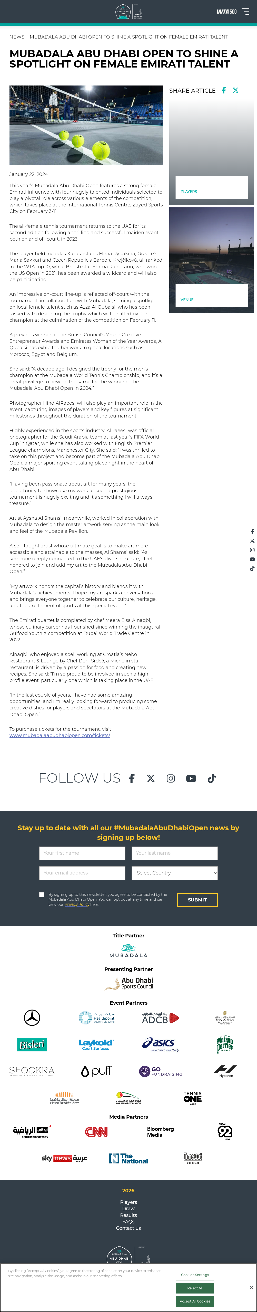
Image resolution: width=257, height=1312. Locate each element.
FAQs (128, 1222)
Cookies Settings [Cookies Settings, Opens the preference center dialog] (195, 1275)
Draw (128, 1209)
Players (128, 1202)
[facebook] (224, 90)
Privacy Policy (77, 904)
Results (128, 1215)
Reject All (194, 1288)
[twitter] (235, 90)
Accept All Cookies (195, 1301)
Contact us (128, 1228)
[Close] (251, 1287)
